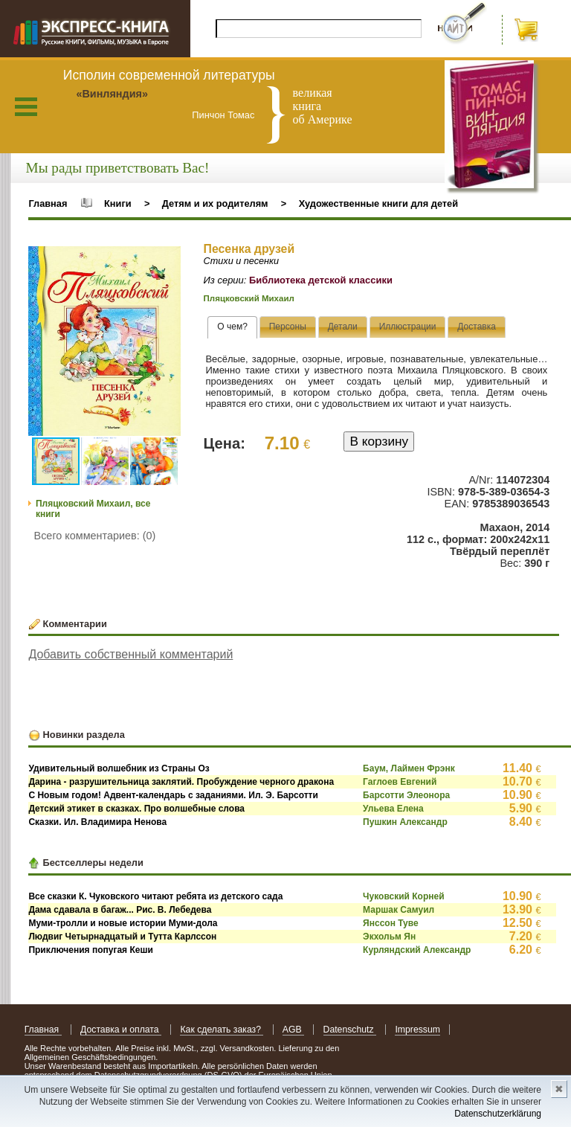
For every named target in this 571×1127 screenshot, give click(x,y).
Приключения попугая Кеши (90, 950)
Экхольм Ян (389, 936)
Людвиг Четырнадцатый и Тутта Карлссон (122, 936)
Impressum (417, 1029)
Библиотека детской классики (321, 280)
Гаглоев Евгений (399, 782)
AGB (293, 1029)
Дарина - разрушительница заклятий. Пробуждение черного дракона (181, 782)
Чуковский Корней (403, 896)
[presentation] (232, 327)
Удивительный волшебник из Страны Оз (118, 768)
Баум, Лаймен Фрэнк (409, 768)
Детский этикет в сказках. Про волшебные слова (136, 808)
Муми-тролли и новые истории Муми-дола (122, 923)
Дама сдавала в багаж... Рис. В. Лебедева (119, 910)
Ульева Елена (393, 808)
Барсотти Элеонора (406, 795)
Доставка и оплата (120, 1029)
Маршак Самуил (398, 910)
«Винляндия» (112, 94)
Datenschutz (349, 1029)
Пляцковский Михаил (249, 298)
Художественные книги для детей (378, 203)
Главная (47, 203)
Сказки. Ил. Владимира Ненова (97, 822)
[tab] (232, 327)
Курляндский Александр (417, 950)
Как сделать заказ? (221, 1029)
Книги (118, 203)
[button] (167, 260)
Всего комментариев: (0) (95, 536)
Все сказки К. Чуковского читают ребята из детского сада (155, 896)
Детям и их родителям (215, 203)
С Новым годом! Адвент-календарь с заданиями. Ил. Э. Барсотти (172, 795)
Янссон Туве (391, 923)
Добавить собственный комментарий (130, 654)
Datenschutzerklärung (497, 1113)
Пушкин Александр (405, 822)
